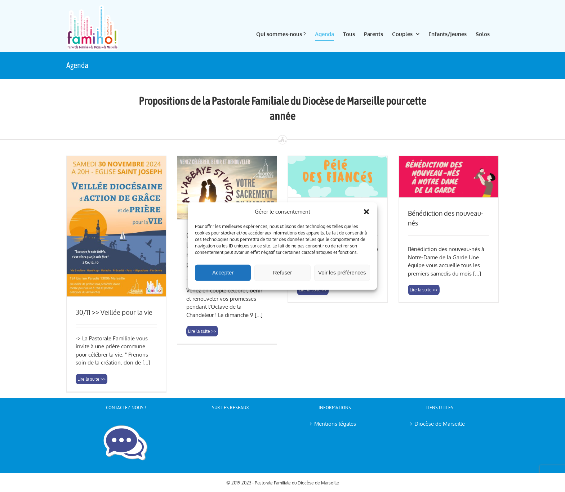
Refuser (282, 272)
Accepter (222, 272)
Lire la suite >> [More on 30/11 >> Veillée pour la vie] (91, 379)
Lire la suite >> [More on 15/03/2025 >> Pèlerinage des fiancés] (313, 378)
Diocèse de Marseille (439, 423)
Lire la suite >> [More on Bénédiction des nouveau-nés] (424, 378)
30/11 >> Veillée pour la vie (114, 312)
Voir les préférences (342, 272)
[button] (366, 211)
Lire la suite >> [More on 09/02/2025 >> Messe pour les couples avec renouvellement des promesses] (202, 378)
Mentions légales (335, 423)
